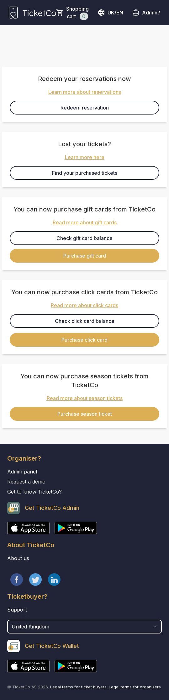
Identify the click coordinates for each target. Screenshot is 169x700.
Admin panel (22, 471)
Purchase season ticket (84, 414)
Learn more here (84, 157)
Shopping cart (77, 13)
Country (19, 616)
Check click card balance (84, 321)
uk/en (110, 12)
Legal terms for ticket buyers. (79, 686)
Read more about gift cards (85, 222)
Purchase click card (84, 340)
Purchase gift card (84, 256)
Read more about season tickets (85, 398)
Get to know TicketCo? (34, 492)
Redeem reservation (85, 107)
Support (17, 609)
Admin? (151, 12)
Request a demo (26, 481)
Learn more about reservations (84, 92)
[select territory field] (84, 626)
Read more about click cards (84, 305)
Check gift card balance (84, 238)
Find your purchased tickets (84, 173)
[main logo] (32, 13)
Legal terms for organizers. (135, 686)
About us (18, 558)
